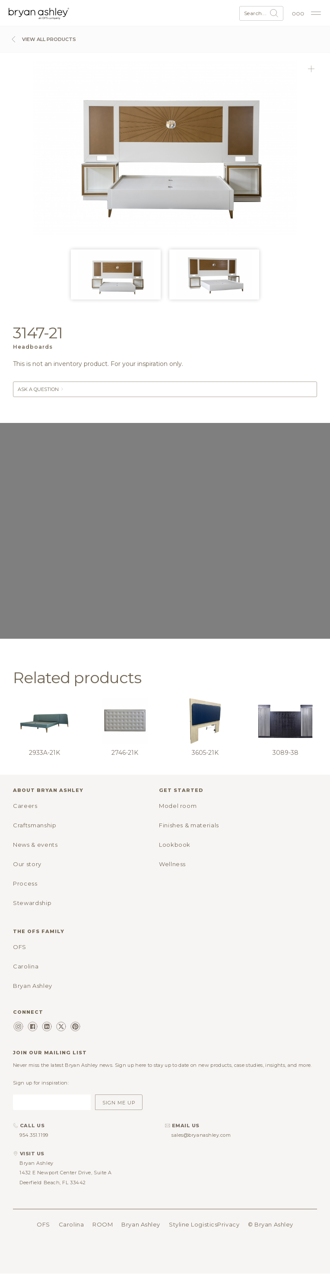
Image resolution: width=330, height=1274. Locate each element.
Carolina (25, 966)
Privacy (228, 1224)
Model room (178, 805)
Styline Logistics (193, 1224)
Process (25, 883)
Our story (27, 864)
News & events (35, 844)
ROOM (102, 1224)
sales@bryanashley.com (201, 1135)
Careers (25, 805)
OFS (19, 946)
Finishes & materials (189, 825)
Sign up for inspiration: (41, 1083)
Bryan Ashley (32, 985)
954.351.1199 (33, 1135)
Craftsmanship (34, 825)
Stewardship (32, 902)
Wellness (172, 864)
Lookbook (174, 844)
